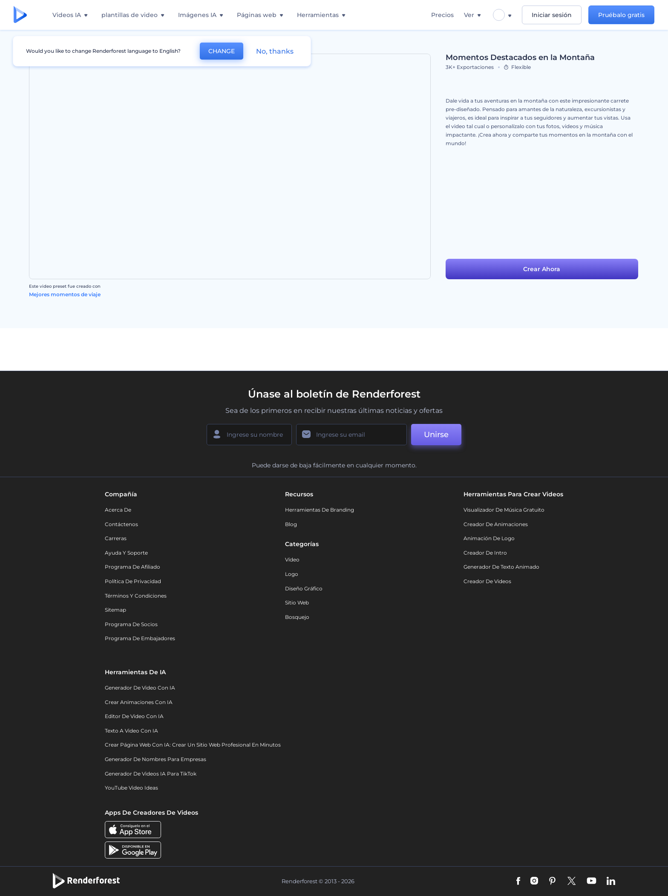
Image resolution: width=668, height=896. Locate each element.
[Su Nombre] (249, 434)
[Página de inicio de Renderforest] (20, 15)
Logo (291, 574)
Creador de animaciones (496, 524)
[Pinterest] (552, 881)
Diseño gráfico (303, 588)
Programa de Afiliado (132, 567)
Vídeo (292, 559)
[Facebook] (518, 881)
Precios (442, 15)
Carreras (116, 538)
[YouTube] (591, 881)
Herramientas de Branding (319, 510)
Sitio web (297, 602)
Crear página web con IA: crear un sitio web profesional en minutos (193, 744)
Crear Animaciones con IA (139, 702)
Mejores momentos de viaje (65, 294)
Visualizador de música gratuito (504, 510)
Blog (291, 524)
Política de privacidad (133, 581)
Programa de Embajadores (140, 638)
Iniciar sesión (552, 15)
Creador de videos (487, 581)
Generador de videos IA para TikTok (150, 773)
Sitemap (115, 610)
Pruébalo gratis (621, 15)
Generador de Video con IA (140, 687)
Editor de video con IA (134, 716)
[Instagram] (534, 881)
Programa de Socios (131, 624)
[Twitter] (571, 881)
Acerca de (118, 510)
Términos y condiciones (136, 596)
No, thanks (275, 51)
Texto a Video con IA (131, 730)
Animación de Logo (489, 538)
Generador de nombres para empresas (155, 759)
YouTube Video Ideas (131, 787)
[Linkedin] (611, 881)
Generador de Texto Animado (501, 567)
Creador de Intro (485, 553)
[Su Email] (351, 434)
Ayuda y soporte (126, 553)
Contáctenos (121, 524)
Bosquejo (297, 617)
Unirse (436, 434)
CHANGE (221, 51)
